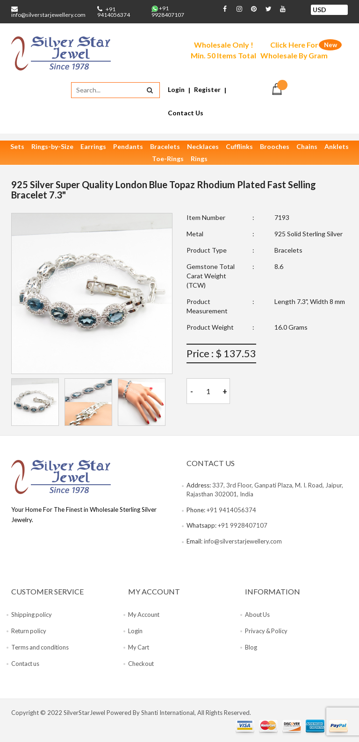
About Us (258, 615)
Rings (199, 159)
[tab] (35, 403)
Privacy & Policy (266, 632)
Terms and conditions (40, 648)
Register (207, 90)
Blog (251, 648)
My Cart (139, 648)
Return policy (29, 632)
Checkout (141, 664)
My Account (144, 615)
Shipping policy (31, 615)
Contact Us (185, 113)
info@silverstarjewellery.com (48, 14)
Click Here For (294, 50)
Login (176, 90)
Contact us (26, 664)
